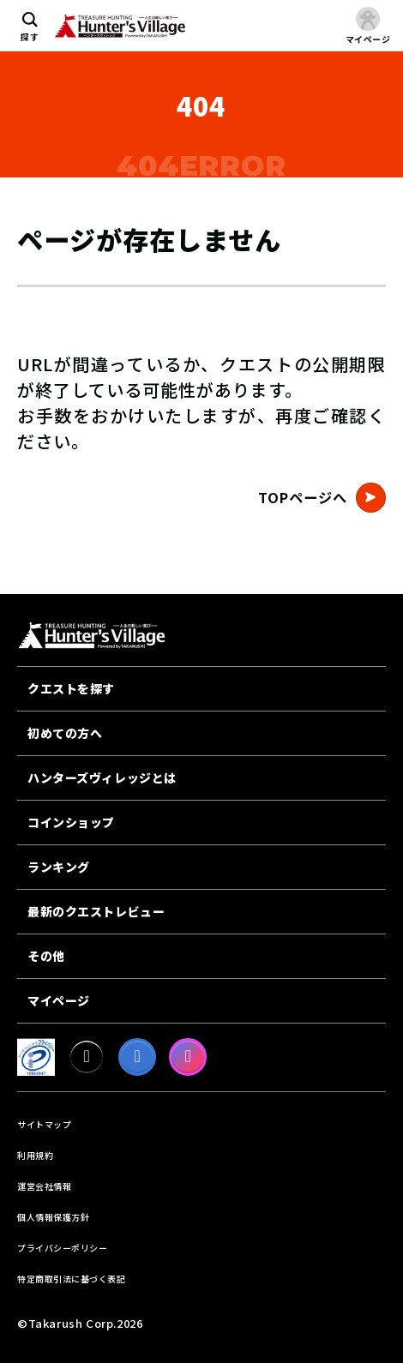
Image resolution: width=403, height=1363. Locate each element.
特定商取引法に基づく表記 (71, 1278)
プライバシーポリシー (62, 1247)
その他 (46, 955)
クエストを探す (71, 688)
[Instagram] (188, 1057)
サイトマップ (44, 1124)
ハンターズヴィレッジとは (102, 777)
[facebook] (137, 1057)
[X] (86, 1057)
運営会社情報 (44, 1186)
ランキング (58, 866)
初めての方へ (64, 733)
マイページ (58, 1000)
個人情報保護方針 (53, 1216)
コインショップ (71, 822)
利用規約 (35, 1155)
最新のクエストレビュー (96, 911)
